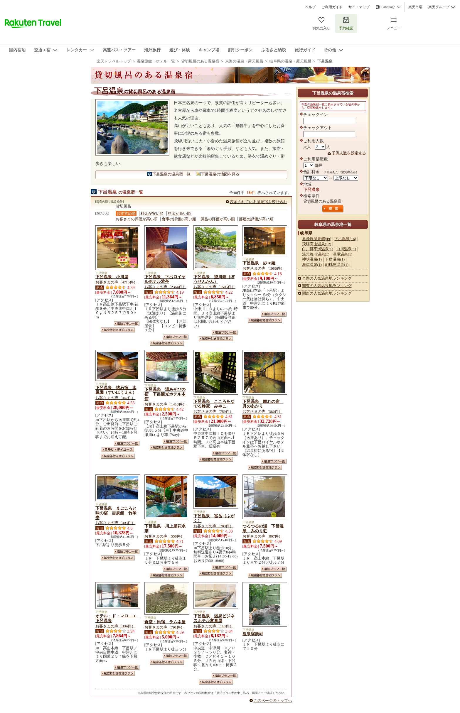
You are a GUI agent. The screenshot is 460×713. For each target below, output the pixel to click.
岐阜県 (306, 233)
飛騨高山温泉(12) (316, 244)
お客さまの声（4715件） (116, 282)
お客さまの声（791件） (164, 627)
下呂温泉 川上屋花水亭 (165, 528)
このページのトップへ (273, 700)
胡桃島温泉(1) (336, 264)
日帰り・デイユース (118, 449)
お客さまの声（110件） (213, 626)
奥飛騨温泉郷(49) (316, 238)
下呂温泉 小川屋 (111, 276)
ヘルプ (310, 7)
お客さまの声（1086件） (263, 268)
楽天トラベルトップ (114, 61)
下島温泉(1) (335, 259)
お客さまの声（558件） (164, 536)
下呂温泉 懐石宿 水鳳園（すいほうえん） (116, 390)
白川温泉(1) (346, 249)
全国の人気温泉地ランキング (327, 278)
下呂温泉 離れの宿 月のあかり (263, 403)
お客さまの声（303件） (115, 523)
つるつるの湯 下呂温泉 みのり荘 (263, 528)
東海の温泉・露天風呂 (244, 61)
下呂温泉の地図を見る (220, 174)
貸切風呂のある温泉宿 (200, 61)
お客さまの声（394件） (115, 626)
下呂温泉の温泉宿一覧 (171, 174)
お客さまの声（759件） (213, 411)
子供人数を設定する (349, 153)
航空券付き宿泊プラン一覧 (118, 329)
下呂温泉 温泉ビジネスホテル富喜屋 (214, 618)
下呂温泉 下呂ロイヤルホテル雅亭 (165, 279)
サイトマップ (359, 7)
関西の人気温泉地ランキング (327, 293)
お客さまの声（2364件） (165, 287)
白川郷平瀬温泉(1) (317, 249)
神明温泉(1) (312, 259)
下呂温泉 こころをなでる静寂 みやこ (214, 403)
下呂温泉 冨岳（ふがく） (214, 518)
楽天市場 (415, 7)
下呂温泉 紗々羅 (258, 263)
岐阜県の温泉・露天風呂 (290, 61)
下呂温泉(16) (345, 238)
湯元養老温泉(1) (315, 254)
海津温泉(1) (312, 264)
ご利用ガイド (332, 7)
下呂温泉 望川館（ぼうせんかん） (214, 279)
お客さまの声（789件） (213, 526)
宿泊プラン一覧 (126, 323)
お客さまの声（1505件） (214, 287)
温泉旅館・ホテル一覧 (156, 61)
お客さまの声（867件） (262, 536)
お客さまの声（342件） (115, 398)
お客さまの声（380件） (262, 411)
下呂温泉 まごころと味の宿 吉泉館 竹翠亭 (116, 513)
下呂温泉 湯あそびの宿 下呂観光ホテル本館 (165, 394)
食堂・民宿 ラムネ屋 (165, 621)
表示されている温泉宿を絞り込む (258, 202)
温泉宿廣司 (252, 633)
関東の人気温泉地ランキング (327, 285)
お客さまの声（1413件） (165, 404)
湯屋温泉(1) (342, 254)
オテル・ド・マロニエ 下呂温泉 (118, 618)
